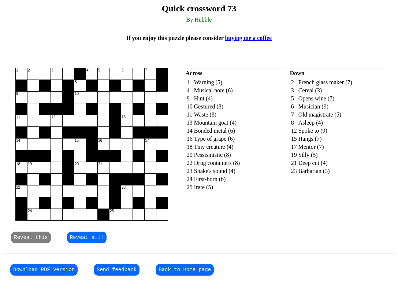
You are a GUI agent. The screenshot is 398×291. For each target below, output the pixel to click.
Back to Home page (185, 271)
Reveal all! (87, 238)
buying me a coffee (248, 38)
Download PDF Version (44, 271)
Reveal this (31, 238)
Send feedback (117, 271)
